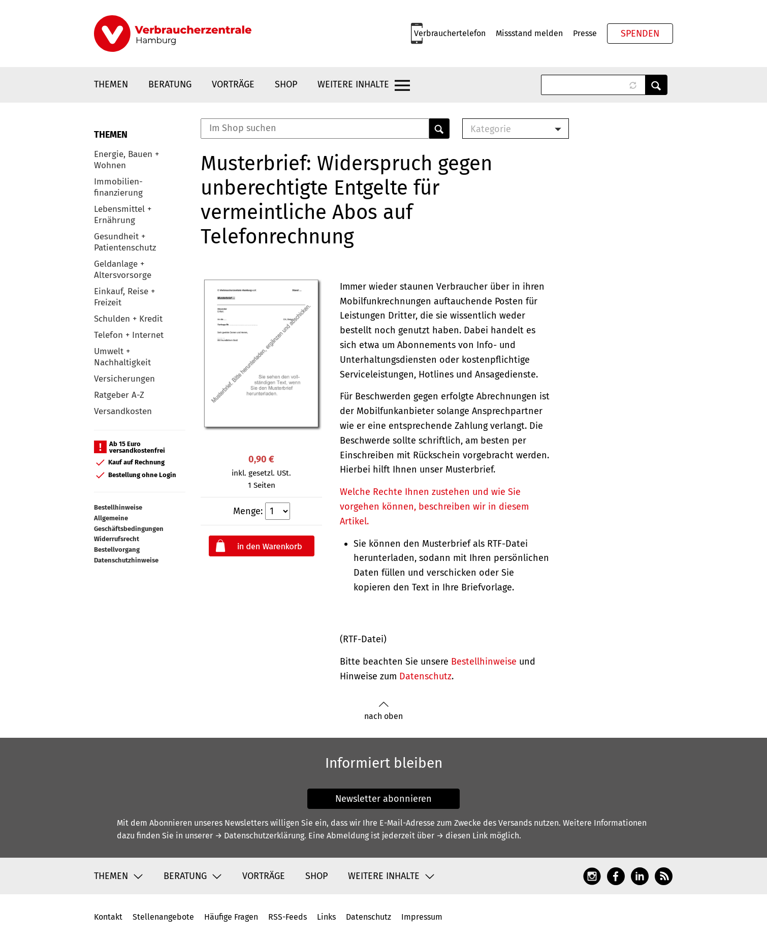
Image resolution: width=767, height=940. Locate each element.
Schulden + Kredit (128, 319)
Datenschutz (425, 676)
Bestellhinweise (118, 507)
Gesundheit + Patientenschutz (125, 242)
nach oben (383, 711)
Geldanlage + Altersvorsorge (122, 269)
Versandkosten (123, 411)
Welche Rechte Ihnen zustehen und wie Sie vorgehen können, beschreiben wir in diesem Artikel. (434, 506)
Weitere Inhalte (353, 84)
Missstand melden (529, 33)
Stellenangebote (163, 917)
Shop (286, 84)
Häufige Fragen (231, 917)
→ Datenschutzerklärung (259, 835)
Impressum (421, 917)
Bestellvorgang (117, 549)
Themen (111, 84)
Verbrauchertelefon (450, 33)
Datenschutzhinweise (126, 560)
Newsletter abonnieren (383, 798)
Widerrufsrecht (116, 539)
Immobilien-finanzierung (118, 187)
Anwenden (656, 85)
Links (326, 917)
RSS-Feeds (287, 917)
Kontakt (108, 917)
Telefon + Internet (129, 335)
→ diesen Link (462, 835)
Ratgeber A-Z (119, 395)
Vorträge (233, 84)
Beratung (169, 84)
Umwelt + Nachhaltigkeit (122, 357)
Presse (585, 33)
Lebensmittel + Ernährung (122, 215)
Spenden (640, 33)
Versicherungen (124, 378)
